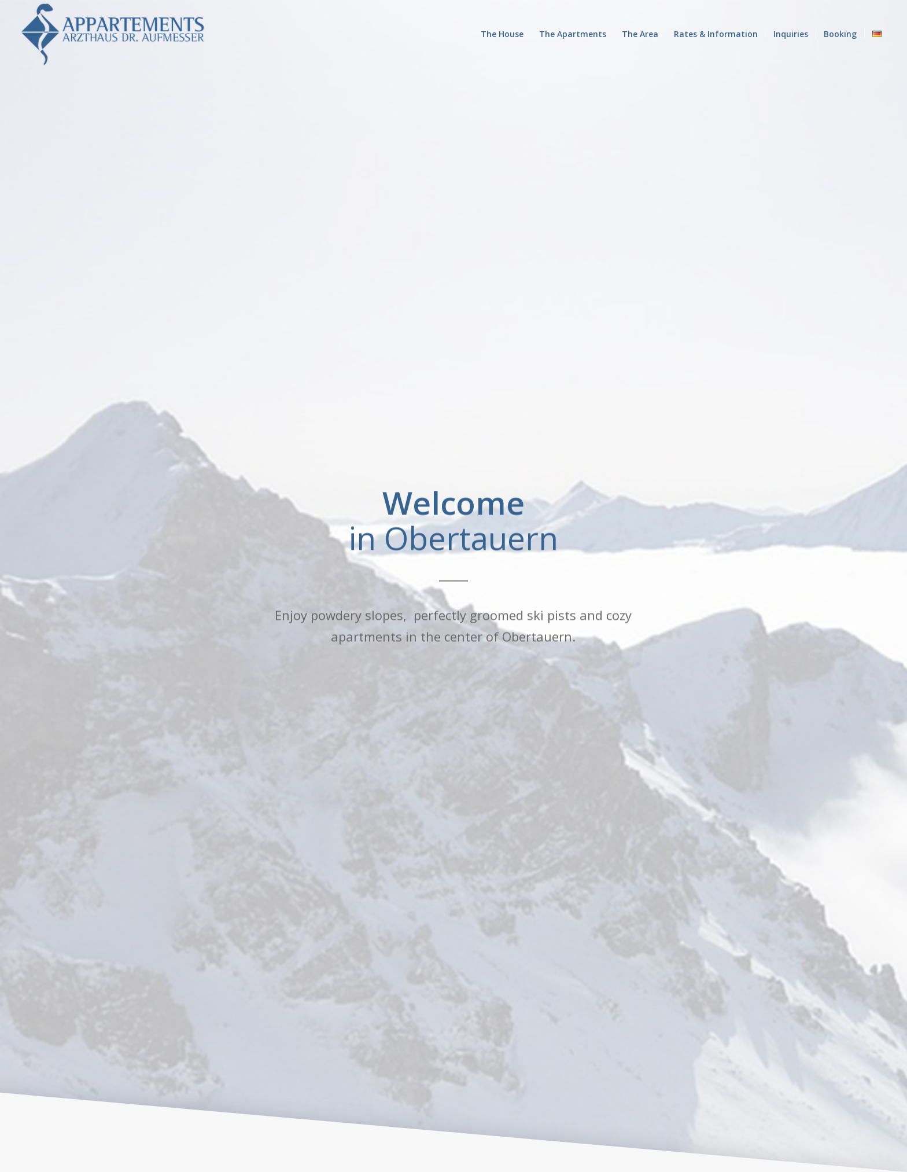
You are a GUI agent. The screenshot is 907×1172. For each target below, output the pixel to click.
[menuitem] (502, 34)
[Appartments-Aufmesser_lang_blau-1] (113, 34)
